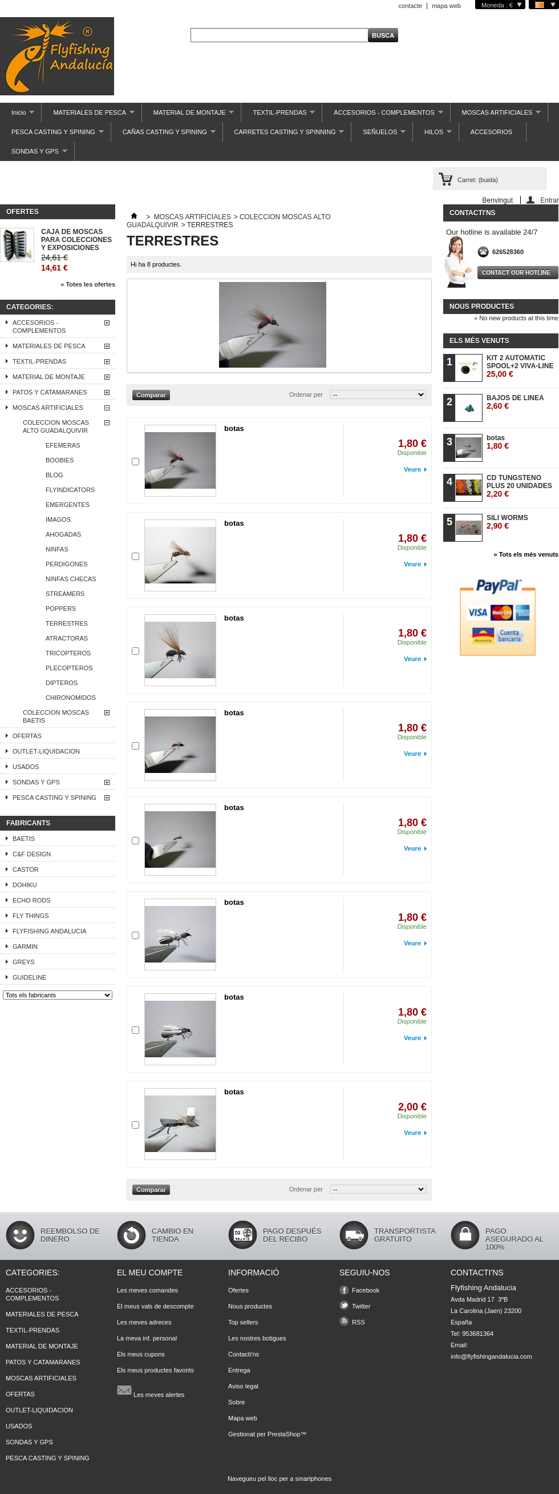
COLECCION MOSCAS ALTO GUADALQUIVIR (56, 426)
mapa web (446, 5)
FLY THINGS (31, 915)
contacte (411, 5)
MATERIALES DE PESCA (88, 115)
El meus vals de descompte (155, 1306)
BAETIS (24, 838)
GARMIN (25, 946)
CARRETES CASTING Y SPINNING (284, 135)
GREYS (24, 962)
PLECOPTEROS (69, 668)
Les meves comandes (147, 1290)
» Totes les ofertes (87, 284)
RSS (358, 1322)
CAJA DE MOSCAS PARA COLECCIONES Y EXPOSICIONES (76, 240)
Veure (412, 469)
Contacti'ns (243, 1354)
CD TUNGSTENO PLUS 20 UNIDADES (519, 486)
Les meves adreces (144, 1322)
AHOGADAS (63, 534)
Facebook (365, 1290)
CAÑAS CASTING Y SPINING (163, 135)
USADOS (26, 766)
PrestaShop (284, 1434)
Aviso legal (243, 1386)
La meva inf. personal (147, 1338)
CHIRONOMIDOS (71, 697)
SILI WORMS (507, 522)
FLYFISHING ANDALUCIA (49, 931)
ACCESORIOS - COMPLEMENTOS (382, 115)
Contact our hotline (516, 272)
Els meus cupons (141, 1354)
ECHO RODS (32, 900)
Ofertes (22, 212)
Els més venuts (479, 341)
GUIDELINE (29, 977)
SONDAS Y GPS (33, 154)
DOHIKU (25, 884)
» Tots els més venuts (525, 554)
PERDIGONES (66, 564)
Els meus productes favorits (155, 1370)
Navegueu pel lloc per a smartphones (279, 1478)
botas (234, 428)
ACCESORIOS (491, 131)
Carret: (477, 179)
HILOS (432, 135)
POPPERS (61, 608)
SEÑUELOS (378, 135)
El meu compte (150, 1272)
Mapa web (242, 1418)
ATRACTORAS (67, 638)
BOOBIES (60, 460)
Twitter (361, 1306)
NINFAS (57, 549)
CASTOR (26, 869)
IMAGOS (58, 519)
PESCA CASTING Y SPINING (52, 135)
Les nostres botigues (257, 1338)
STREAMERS (65, 593)
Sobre (236, 1402)
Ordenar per (306, 394)
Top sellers (243, 1322)
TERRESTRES (67, 623)
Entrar (549, 200)
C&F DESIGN (32, 854)
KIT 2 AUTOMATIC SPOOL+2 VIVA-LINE (520, 366)
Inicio (17, 115)
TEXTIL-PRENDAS (278, 115)
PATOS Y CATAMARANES (50, 392)
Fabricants (28, 823)
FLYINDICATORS (70, 489)
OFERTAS (27, 735)
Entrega (239, 1370)
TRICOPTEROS (68, 653)
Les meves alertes (150, 1390)
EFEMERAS (63, 445)
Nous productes (481, 307)
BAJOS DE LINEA (515, 402)
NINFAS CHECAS (71, 578)
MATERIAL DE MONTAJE (188, 115)
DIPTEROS (62, 682)
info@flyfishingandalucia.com (491, 1356)
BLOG (54, 475)
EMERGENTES (68, 504)
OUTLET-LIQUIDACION (46, 751)
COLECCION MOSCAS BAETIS (56, 716)
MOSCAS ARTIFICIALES (496, 115)
